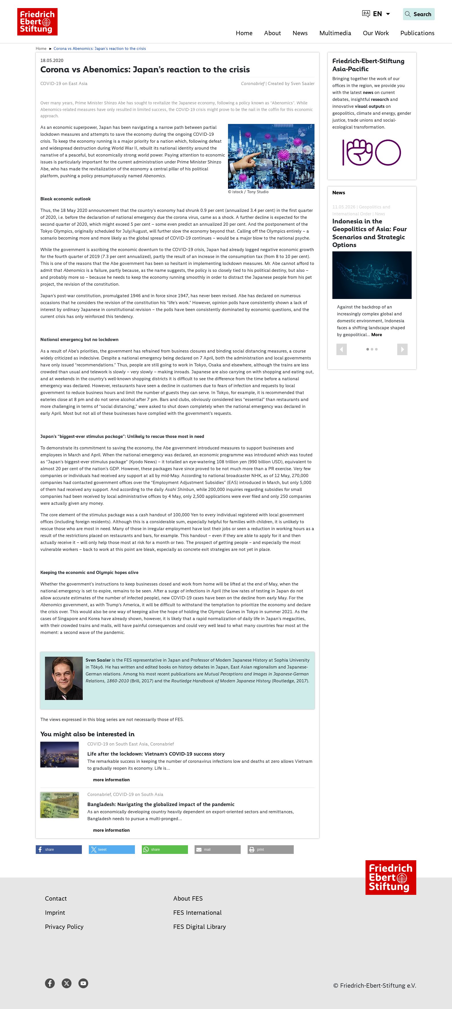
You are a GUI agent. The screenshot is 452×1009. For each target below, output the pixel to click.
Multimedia (335, 33)
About (272, 33)
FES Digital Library (199, 927)
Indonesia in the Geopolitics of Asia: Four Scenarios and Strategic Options (369, 233)
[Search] (419, 14)
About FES (188, 898)
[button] (341, 349)
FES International (197, 912)
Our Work (376, 33)
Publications (417, 33)
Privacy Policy (64, 927)
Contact (56, 898)
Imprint (55, 912)
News (300, 33)
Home (244, 33)
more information (111, 779)
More (376, 334)
